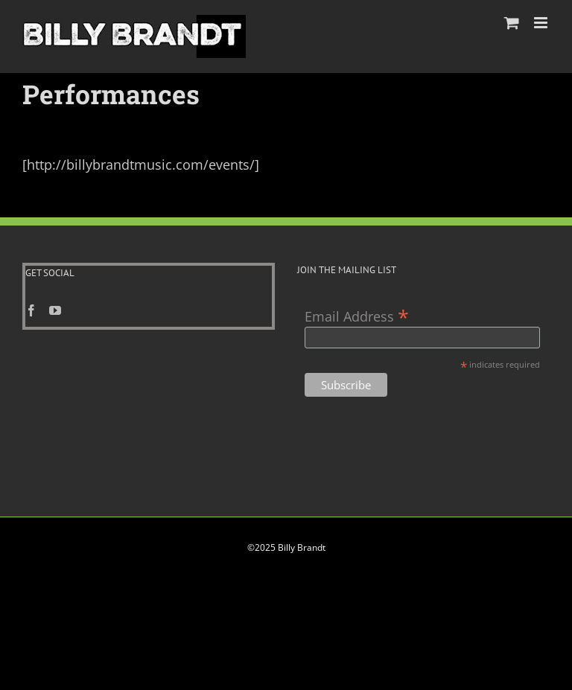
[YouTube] (55, 310)
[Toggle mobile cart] (511, 23)
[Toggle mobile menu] (542, 23)
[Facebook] (31, 310)
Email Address (357, 315)
